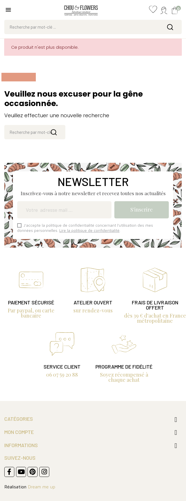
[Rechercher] (93, 27)
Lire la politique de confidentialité (89, 230)
